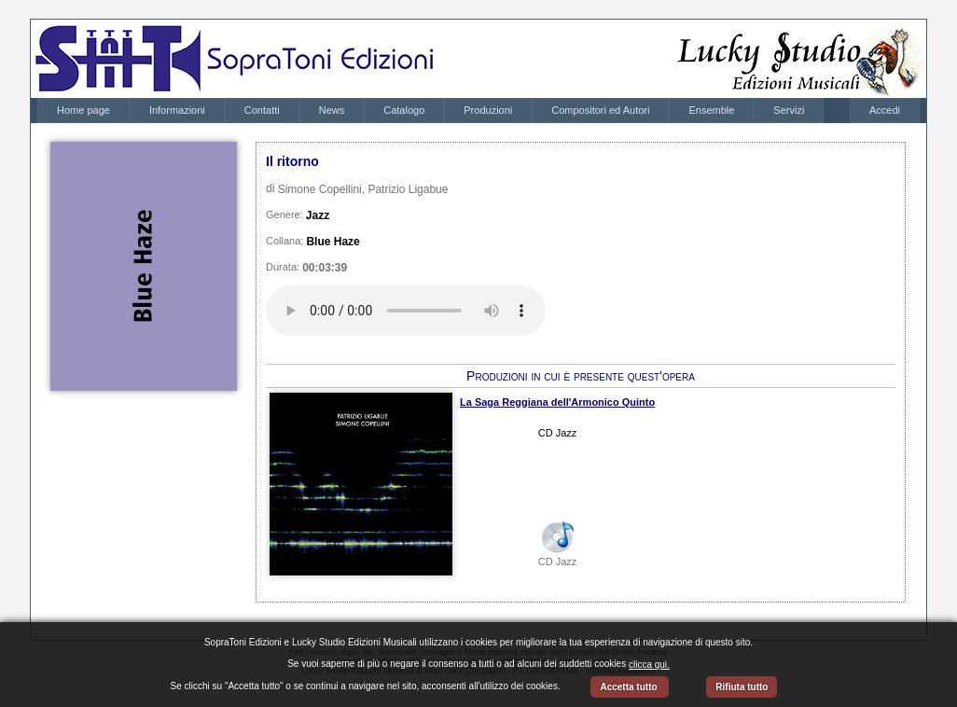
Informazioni (177, 110)
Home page (83, 110)
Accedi (884, 110)
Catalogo (403, 110)
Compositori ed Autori (600, 110)
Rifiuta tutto (741, 687)
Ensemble (711, 110)
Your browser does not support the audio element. (406, 310)
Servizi (788, 110)
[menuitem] (83, 110)
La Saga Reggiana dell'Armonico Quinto (557, 402)
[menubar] (430, 110)
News (332, 110)
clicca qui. (649, 664)
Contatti (262, 110)
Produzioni (488, 110)
